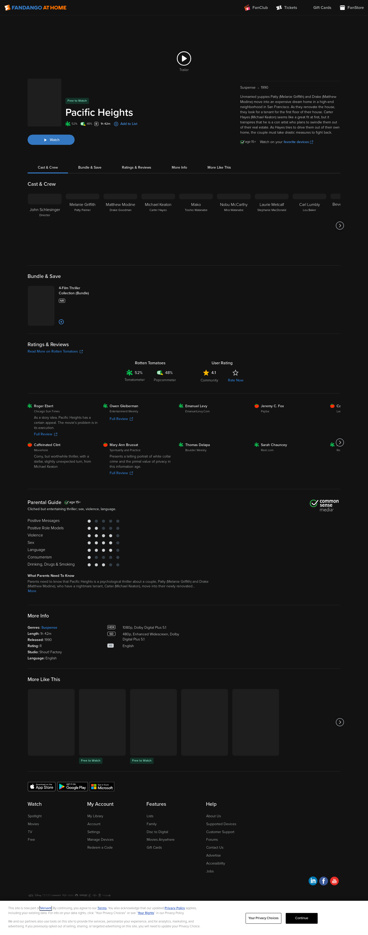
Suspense (49, 646)
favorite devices (298, 135)
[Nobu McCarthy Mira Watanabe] (234, 219)
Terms (102, 908)
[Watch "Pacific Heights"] (51, 129)
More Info (179, 161)
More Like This (219, 161)
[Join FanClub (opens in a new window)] (256, 7)
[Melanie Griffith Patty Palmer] (82, 219)
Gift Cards (154, 866)
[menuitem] (318, 7)
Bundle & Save (89, 161)
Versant (45, 908)
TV (30, 850)
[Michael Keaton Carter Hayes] (158, 219)
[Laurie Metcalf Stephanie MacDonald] (272, 219)
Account (93, 842)
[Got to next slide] (339, 219)
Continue (301, 918)
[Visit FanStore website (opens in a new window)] (351, 7)
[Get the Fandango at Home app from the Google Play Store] (72, 804)
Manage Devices (100, 858)
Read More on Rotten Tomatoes (55, 370)
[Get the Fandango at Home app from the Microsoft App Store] (101, 804)
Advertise (213, 874)
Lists (150, 834)
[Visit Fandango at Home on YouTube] (334, 900)
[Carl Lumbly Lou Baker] (309, 219)
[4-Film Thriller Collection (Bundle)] (87, 287)
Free (31, 858)
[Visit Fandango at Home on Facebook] (323, 900)
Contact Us (214, 866)
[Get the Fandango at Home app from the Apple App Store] (42, 804)
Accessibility (215, 881)
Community (209, 398)
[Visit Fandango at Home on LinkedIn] (313, 900)
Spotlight (35, 834)
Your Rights (146, 913)
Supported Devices (221, 842)
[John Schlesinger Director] (45, 219)
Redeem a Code (100, 866)
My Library (95, 834)
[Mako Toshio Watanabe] (196, 219)
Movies (33, 842)
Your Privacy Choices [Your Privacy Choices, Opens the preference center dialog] (263, 918)
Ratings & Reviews (136, 161)
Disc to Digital (157, 850)
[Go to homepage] (35, 7)
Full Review (45, 452)
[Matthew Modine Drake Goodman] (120, 219)
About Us (213, 834)
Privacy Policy (175, 908)
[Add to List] (77, 340)
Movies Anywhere (161, 858)
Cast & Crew (48, 161)
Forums (212, 858)
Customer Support (220, 850)
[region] (184, 918)
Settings (93, 850)
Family (152, 842)
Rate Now (235, 398)
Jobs (210, 889)
